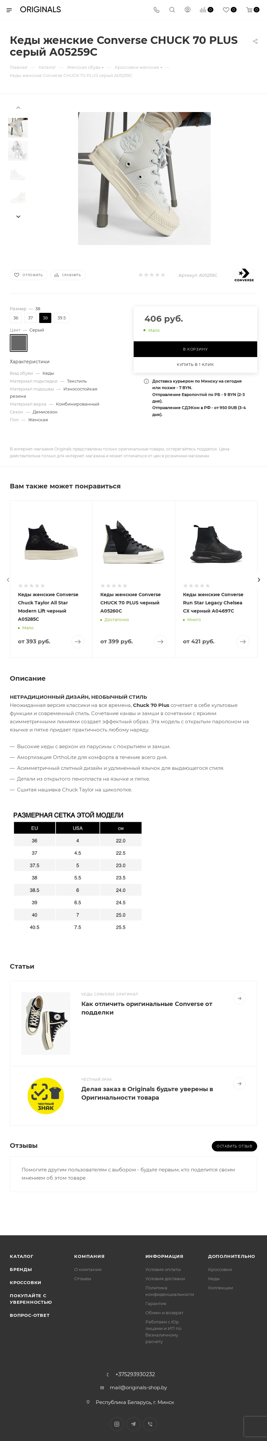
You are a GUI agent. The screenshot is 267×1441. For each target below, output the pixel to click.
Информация (164, 1256)
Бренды (21, 1269)
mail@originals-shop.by (138, 1387)
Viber (150, 1424)
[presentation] (18, 107)
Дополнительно (231, 1256)
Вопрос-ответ (30, 1315)
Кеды (214, 1278)
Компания (89, 1256)
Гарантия (155, 1303)
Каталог (22, 1256)
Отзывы (82, 1278)
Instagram (117, 1424)
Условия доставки (165, 1278)
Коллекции (220, 1287)
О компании (88, 1269)
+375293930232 (135, 1374)
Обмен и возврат (164, 1312)
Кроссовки (26, 1282)
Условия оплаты (163, 1269)
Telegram (133, 1424)
